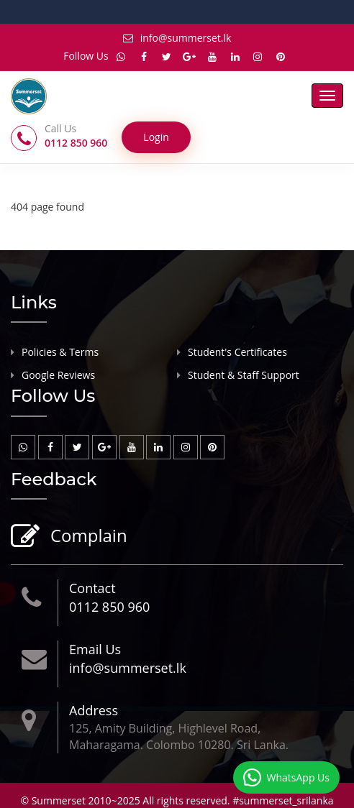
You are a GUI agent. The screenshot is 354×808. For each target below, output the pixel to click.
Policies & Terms (60, 352)
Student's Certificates (237, 352)
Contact (92, 588)
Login (155, 137)
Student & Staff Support (243, 375)
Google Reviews (58, 375)
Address (93, 710)
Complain (87, 536)
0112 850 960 (109, 606)
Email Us (95, 649)
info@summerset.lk (177, 38)
